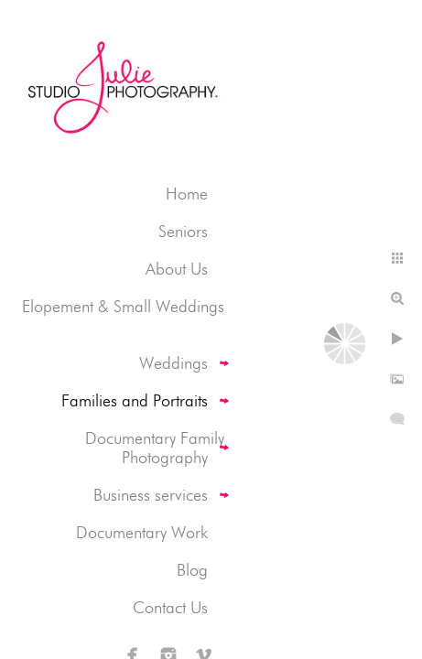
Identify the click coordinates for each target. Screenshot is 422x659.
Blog (192, 569)
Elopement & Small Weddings (123, 306)
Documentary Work (142, 532)
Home (187, 193)
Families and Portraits (134, 400)
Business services (150, 494)
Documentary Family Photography (154, 447)
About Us (177, 268)
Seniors (183, 231)
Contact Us (170, 607)
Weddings (173, 363)
